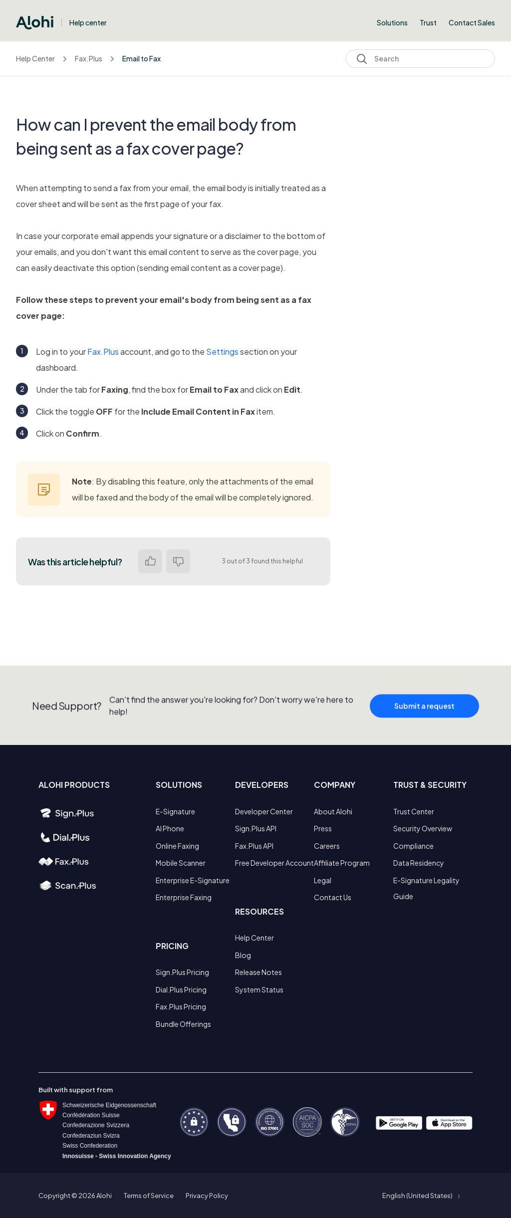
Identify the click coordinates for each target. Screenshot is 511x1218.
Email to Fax (141, 58)
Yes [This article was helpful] (150, 561)
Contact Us (332, 897)
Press (323, 828)
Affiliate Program (342, 862)
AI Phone (170, 828)
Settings (222, 351)
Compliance (413, 845)
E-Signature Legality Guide (426, 888)
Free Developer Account (274, 862)
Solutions (392, 22)
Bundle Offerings (183, 1023)
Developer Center (264, 811)
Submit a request (424, 713)
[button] (421, 1195)
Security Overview (422, 828)
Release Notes (258, 972)
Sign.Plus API (255, 828)
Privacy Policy (207, 1196)
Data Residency (418, 862)
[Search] (420, 58)
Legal (322, 880)
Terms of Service (149, 1196)
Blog (243, 955)
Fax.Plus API (254, 845)
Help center (88, 22)
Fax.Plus (88, 58)
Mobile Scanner (181, 862)
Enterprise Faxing (184, 897)
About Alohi (333, 811)
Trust (428, 22)
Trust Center (413, 811)
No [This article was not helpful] (178, 561)
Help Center (35, 58)
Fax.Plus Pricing (181, 1006)
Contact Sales (472, 22)
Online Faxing (177, 845)
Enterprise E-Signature (193, 880)
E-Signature (175, 811)
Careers (327, 845)
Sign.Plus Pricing (182, 972)
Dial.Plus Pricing (181, 989)
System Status (259, 989)
